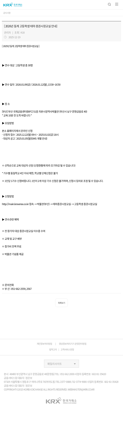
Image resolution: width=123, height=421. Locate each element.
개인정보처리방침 (44, 343)
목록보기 (61, 302)
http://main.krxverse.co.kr (15, 204)
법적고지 (53, 349)
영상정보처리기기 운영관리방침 (72, 343)
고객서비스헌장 (67, 349)
